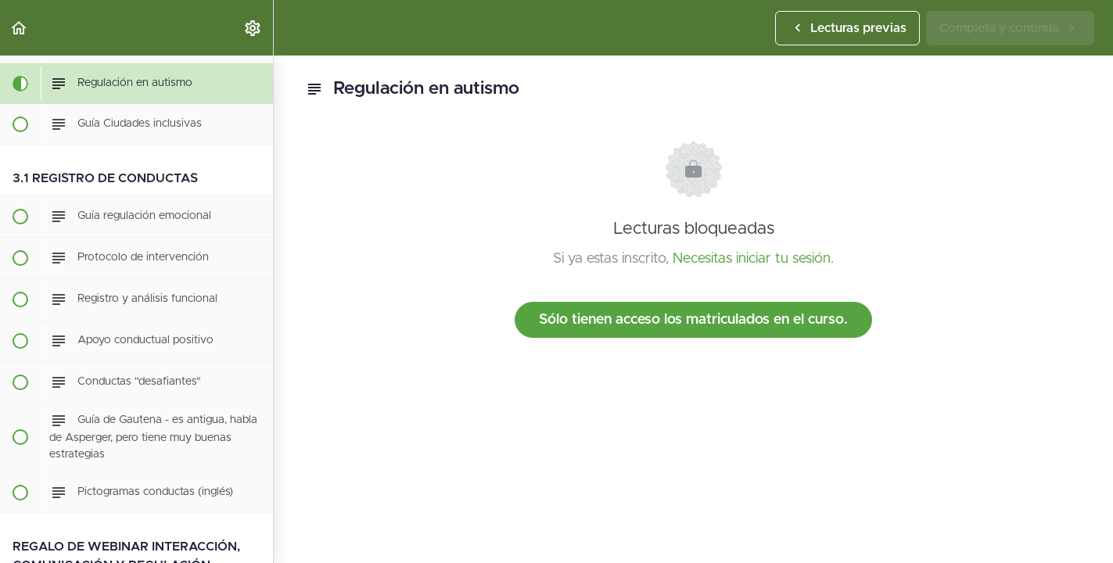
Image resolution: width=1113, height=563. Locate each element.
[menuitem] (253, 28)
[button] (19, 28)
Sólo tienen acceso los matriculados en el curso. (693, 320)
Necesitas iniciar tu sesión (752, 259)
